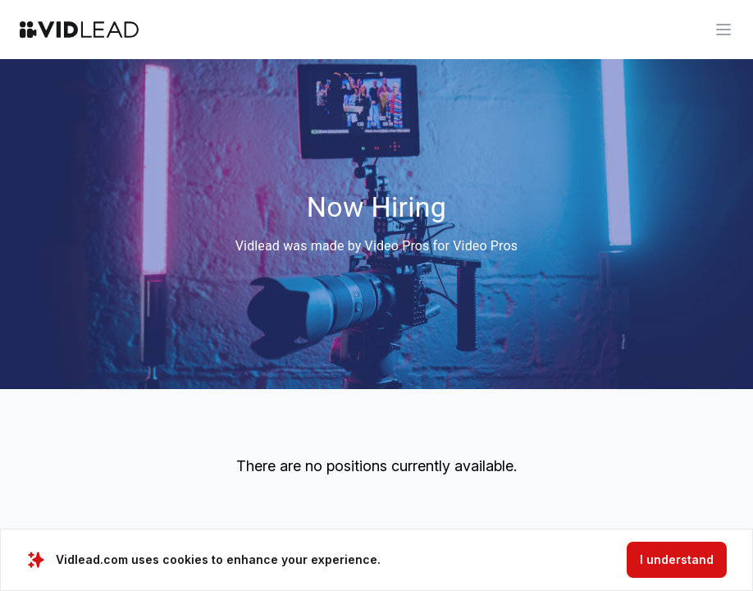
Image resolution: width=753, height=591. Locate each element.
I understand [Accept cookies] (677, 559)
